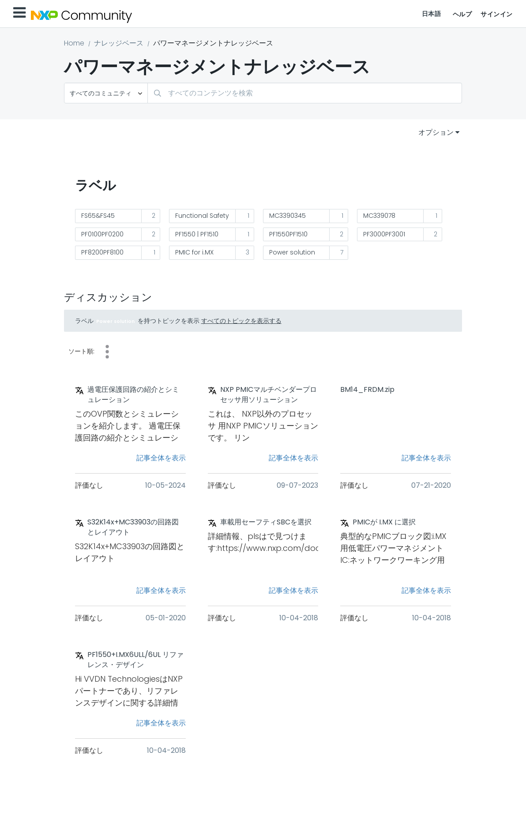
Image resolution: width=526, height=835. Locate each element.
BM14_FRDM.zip (367, 390)
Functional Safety (202, 215)
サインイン (497, 14)
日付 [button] (107, 352)
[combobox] (304, 93)
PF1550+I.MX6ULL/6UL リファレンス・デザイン (135, 660)
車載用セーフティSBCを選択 (266, 522)
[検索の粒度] (105, 93)
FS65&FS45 (98, 215)
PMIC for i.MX (194, 252)
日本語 (431, 13)
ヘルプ (462, 14)
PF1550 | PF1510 (196, 234)
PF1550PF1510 (288, 234)
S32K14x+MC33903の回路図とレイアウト (133, 527)
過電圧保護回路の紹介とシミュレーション (133, 395)
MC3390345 (287, 215)
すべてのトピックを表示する (241, 320)
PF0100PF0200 (102, 234)
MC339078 (379, 215)
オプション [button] (436, 132)
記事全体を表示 (161, 458)
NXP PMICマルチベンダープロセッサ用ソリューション (268, 395)
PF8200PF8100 (102, 252)
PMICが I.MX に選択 (384, 522)
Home (74, 43)
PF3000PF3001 (384, 234)
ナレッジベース (118, 43)
